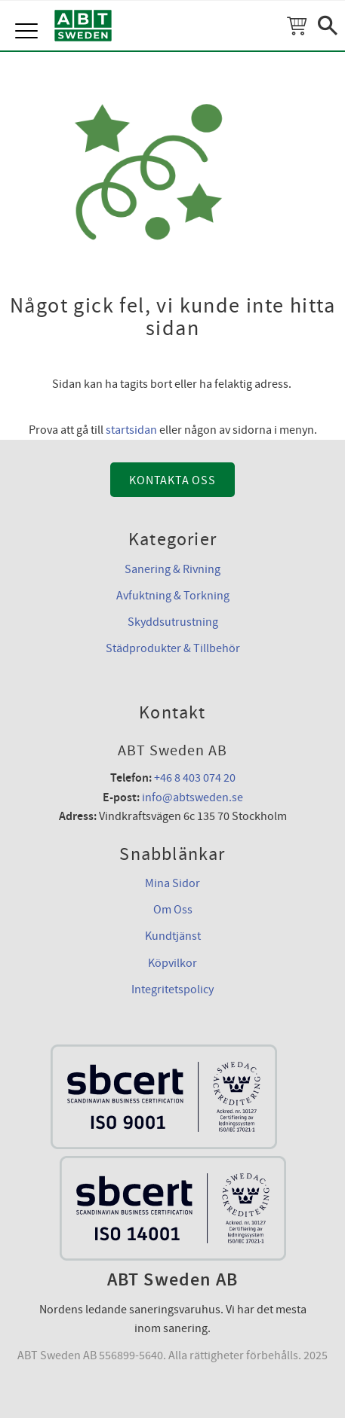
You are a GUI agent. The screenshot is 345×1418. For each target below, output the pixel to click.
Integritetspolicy (172, 989)
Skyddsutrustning (173, 622)
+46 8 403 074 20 (195, 777)
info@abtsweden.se (192, 797)
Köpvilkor (172, 963)
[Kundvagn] (296, 25)
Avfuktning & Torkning (172, 595)
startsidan (131, 430)
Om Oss (173, 909)
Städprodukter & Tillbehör (173, 648)
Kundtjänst (173, 936)
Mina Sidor (172, 883)
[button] (28, 15)
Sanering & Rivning (172, 569)
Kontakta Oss (172, 480)
